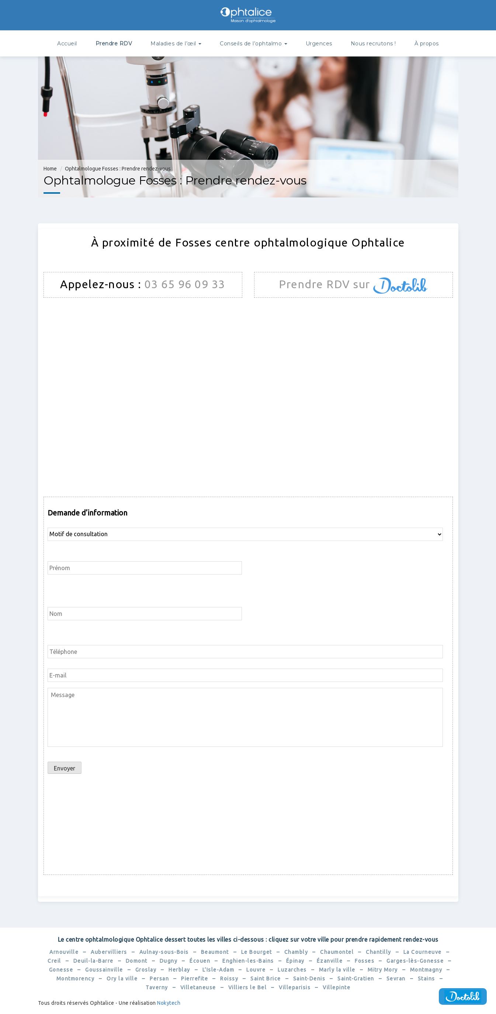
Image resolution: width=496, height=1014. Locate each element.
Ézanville (330, 961)
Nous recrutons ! (373, 43)
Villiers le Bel (247, 987)
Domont (137, 961)
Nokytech (168, 1003)
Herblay (179, 970)
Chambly (296, 952)
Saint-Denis (309, 979)
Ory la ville (122, 979)
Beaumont (215, 952)
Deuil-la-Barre (93, 961)
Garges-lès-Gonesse (415, 961)
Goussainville (104, 970)
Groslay (146, 970)
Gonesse (61, 970)
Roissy (229, 979)
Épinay (295, 961)
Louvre (256, 970)
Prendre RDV (114, 43)
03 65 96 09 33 (185, 284)
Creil (54, 961)
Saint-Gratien (355, 979)
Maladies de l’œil (175, 43)
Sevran (396, 979)
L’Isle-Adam (218, 970)
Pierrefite (194, 979)
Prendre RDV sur (326, 284)
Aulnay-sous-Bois (164, 952)
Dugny (169, 961)
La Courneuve (422, 952)
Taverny (157, 987)
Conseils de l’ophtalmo (253, 43)
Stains (426, 979)
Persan (159, 979)
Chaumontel (337, 952)
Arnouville (64, 952)
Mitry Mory (383, 970)
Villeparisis (295, 987)
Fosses (364, 961)
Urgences (319, 43)
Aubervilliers (109, 952)
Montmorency (75, 979)
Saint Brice (265, 979)
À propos (427, 43)
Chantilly (378, 952)
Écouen (200, 961)
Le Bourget (256, 952)
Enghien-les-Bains (248, 961)
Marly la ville (337, 970)
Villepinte (336, 987)
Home (50, 169)
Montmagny (426, 970)
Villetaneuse (198, 987)
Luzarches (292, 970)
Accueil (67, 43)
